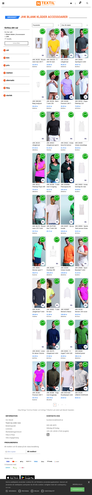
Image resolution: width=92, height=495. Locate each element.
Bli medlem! (31, 451)
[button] (71, 3)
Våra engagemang (12, 438)
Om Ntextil (9, 420)
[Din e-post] (15, 452)
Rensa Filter (16, 43)
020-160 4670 (51, 425)
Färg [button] (8, 88)
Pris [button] (8, 65)
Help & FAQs (10, 435)
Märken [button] (9, 73)
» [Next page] (65, 405)
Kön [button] (7, 58)
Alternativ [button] (10, 80)
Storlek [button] (9, 95)
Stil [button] (7, 50)
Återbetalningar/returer (14, 432)
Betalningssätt (11, 426)
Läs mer (8, 487)
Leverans (9, 429)
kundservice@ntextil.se (55, 420)
